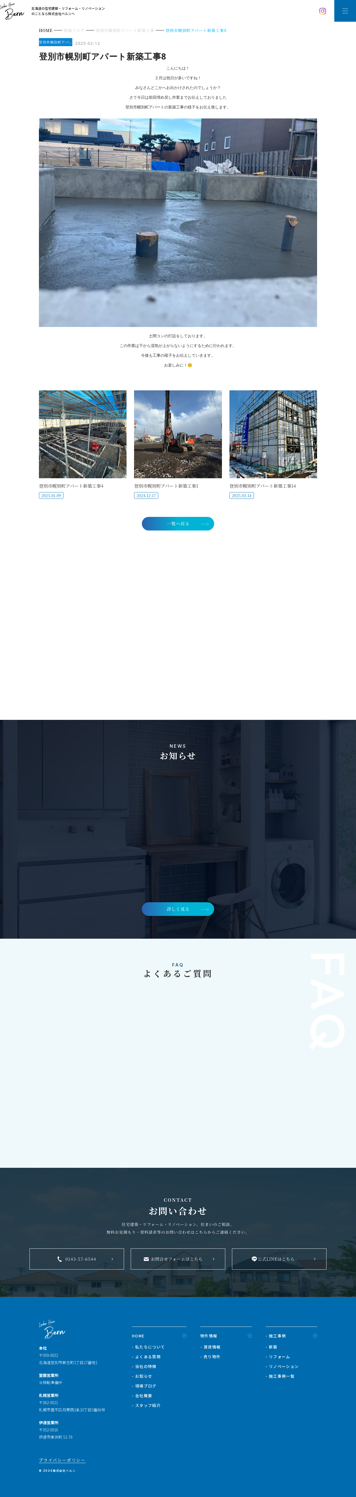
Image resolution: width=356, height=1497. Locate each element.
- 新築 (272, 1350)
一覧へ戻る (178, 524)
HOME (138, 1339)
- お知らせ (142, 1379)
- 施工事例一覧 (280, 1379)
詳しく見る (178, 911)
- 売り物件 (210, 1359)
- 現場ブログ (144, 1389)
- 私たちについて (148, 1350)
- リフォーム (278, 1359)
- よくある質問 (146, 1359)
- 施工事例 (276, 1339)
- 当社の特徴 (144, 1369)
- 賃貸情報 (210, 1350)
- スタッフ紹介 (146, 1408)
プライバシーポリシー (62, 1463)
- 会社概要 (142, 1398)
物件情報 (208, 1339)
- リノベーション (282, 1369)
